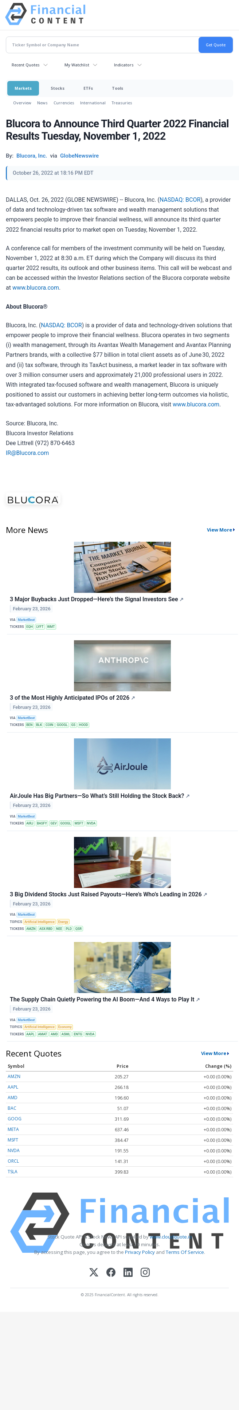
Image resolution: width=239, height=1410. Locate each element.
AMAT (42, 1034)
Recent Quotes (26, 64)
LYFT (40, 627)
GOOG (14, 1119)
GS (73, 725)
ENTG (78, 1034)
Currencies (64, 102)
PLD (68, 929)
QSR (78, 929)
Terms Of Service (185, 1252)
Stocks (57, 88)
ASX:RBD (46, 929)
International (93, 102)
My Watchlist (76, 64)
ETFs (88, 88)
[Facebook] (110, 1273)
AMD (54, 1034)
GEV (54, 823)
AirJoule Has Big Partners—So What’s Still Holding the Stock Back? (100, 795)
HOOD (83, 725)
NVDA (91, 823)
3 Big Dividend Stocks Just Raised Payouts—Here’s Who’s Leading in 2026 (108, 894)
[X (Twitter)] (93, 1273)
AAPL (30, 1034)
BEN (29, 725)
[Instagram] (145, 1273)
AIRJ (29, 823)
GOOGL (62, 725)
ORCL (13, 1161)
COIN (49, 725)
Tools (117, 88)
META (13, 1129)
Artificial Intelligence (39, 922)
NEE (59, 929)
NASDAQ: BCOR (180, 199)
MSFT (79, 823)
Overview (22, 102)
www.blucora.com (35, 287)
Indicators (124, 64)
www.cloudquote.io (171, 1236)
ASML (66, 1034)
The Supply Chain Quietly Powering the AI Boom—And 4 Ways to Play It (105, 999)
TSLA (12, 1171)
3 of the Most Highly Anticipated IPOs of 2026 (72, 697)
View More (219, 529)
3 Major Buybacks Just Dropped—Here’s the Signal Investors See (97, 599)
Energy (63, 922)
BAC (12, 1108)
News (42, 102)
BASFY (42, 823)
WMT (51, 627)
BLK (39, 725)
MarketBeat (26, 620)
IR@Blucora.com (27, 452)
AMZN (31, 929)
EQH (29, 627)
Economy (65, 1027)
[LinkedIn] (128, 1273)
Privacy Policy (140, 1252)
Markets (23, 88)
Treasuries (121, 102)
